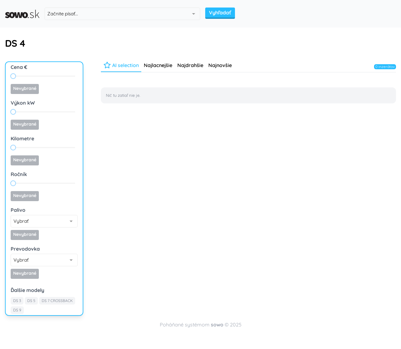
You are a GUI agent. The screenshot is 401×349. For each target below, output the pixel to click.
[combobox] (122, 14)
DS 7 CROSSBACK (57, 300)
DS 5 (31, 300)
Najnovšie (220, 65)
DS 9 (17, 310)
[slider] (13, 76)
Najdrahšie (190, 65)
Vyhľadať (220, 12)
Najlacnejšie (158, 65)
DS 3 (17, 300)
